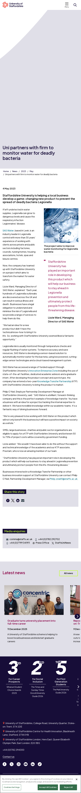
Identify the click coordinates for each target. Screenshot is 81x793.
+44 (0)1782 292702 (49, 539)
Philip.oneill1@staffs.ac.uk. (64, 478)
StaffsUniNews (63, 542)
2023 (23, 171)
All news (68, 573)
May (31, 171)
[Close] (77, 780)
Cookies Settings (12, 788)
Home (6, 171)
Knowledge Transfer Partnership (54, 381)
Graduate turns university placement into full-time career (31, 622)
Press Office (42, 542)
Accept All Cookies (47, 788)
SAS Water (8, 230)
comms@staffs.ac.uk (21, 539)
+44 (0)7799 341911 (20, 542)
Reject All (68, 788)
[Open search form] (75, 5)
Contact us (8, 756)
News (14, 171)
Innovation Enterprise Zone (43, 370)
